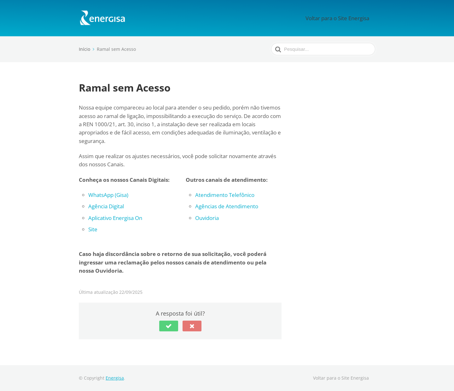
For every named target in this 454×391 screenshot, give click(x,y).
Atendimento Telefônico (224, 194)
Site (92, 229)
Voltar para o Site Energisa (344, 18)
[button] (168, 326)
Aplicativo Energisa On (115, 218)
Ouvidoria (207, 218)
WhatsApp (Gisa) (108, 194)
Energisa (115, 378)
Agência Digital (106, 206)
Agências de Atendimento (226, 206)
